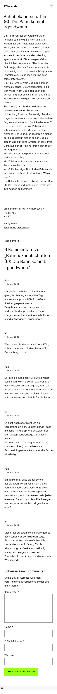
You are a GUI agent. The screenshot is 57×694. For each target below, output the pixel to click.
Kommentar (11, 592)
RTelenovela (10, 212)
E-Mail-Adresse (14, 641)
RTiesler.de (10, 6)
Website (9, 655)
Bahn (6, 227)
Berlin (12, 227)
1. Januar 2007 (11, 284)
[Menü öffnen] (51, 6)
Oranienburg (23, 227)
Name (8, 626)
